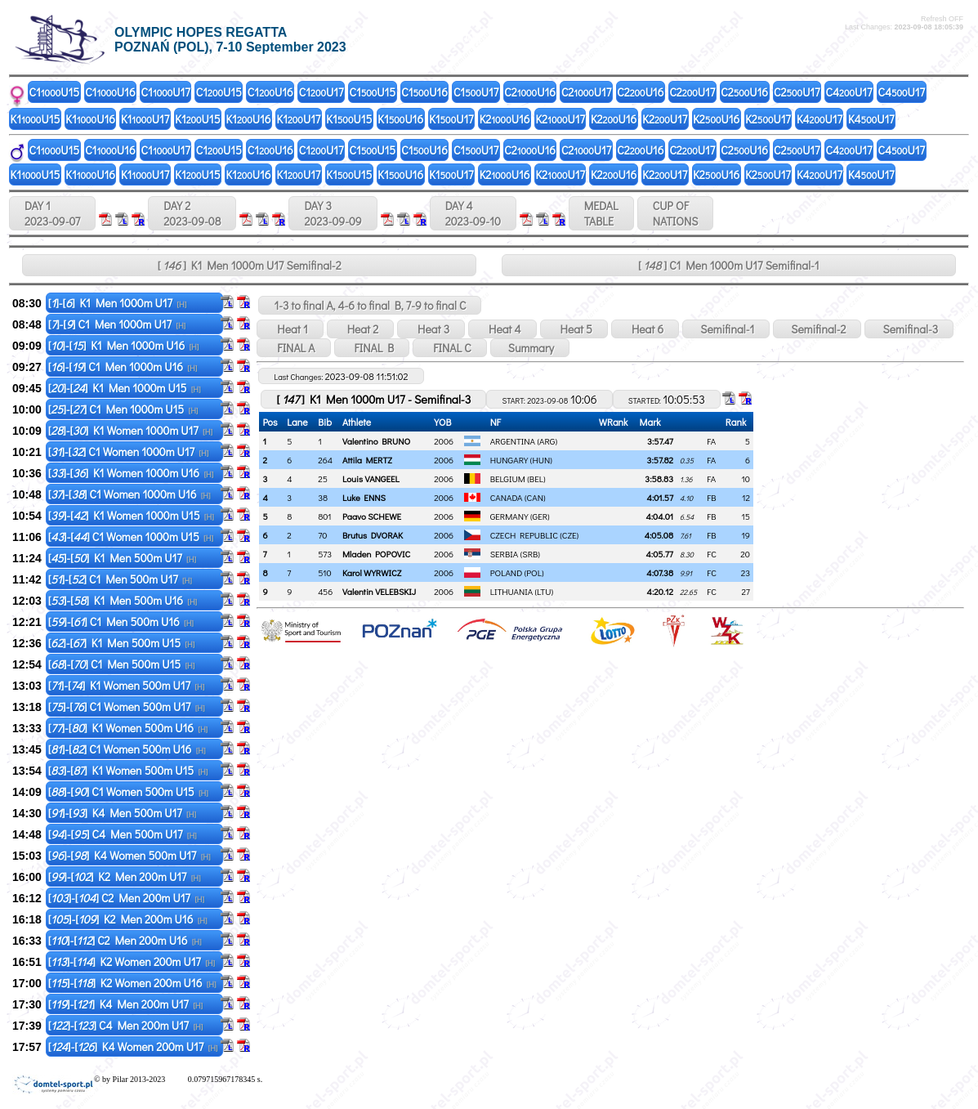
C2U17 (586, 92)
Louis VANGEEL (371, 478)
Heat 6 (645, 329)
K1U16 (90, 119)
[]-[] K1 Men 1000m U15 (124, 388)
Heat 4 (502, 329)
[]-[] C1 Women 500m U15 (128, 791)
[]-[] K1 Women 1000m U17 (130, 430)
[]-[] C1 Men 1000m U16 (123, 366)
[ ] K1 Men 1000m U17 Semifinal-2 (250, 265)
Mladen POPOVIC (376, 554)
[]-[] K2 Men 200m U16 (128, 919)
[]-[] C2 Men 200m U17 (126, 898)
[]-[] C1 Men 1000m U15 (123, 409)
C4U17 (849, 92)
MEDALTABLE (601, 213)
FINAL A (293, 348)
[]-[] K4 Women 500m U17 (129, 855)
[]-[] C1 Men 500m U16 (121, 621)
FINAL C (449, 348)
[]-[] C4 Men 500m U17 (122, 834)
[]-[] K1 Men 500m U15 (121, 643)
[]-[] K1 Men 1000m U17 (117, 303)
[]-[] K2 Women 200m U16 (132, 982)
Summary (530, 348)
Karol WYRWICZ (371, 572)
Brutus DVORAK (372, 535)
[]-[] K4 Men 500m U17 (122, 813)
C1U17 (165, 92)
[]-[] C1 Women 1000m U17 (128, 451)
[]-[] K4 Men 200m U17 (125, 1004)
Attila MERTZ (367, 460)
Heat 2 (360, 329)
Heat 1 (289, 329)
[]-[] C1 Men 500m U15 (121, 664)
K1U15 (35, 119)
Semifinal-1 (726, 329)
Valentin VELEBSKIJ (379, 591)
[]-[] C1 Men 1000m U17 (116, 324)
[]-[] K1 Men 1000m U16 (123, 345)
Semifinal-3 (909, 329)
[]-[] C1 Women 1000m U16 (129, 494)
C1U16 (110, 92)
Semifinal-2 (817, 329)
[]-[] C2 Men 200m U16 (125, 940)
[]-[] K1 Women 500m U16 (128, 728)
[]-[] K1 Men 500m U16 (122, 600)
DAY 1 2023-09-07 (52, 213)
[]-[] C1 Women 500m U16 (127, 749)
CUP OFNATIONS (676, 213)
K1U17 (145, 119)
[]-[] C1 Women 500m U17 (126, 706)
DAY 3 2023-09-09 (332, 213)
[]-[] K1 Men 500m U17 (122, 558)
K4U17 (819, 119)
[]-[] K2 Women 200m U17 (131, 961)
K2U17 (560, 119)
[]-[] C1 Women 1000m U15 (130, 536)
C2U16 (530, 92)
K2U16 (505, 119)
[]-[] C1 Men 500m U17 (120, 579)
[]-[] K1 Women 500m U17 (126, 685)
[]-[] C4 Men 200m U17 (125, 1025)
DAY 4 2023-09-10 (473, 213)
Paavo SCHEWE (371, 516)
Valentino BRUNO (376, 441)
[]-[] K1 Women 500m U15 (128, 770)
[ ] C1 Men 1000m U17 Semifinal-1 (728, 265)
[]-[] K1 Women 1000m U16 (131, 473)
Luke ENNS (364, 497)
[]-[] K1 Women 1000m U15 (131, 515)
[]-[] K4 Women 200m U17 (133, 1046)
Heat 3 (431, 329)
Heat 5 (574, 329)
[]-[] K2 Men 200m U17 (124, 876)
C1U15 (54, 92)
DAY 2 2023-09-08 (192, 213)
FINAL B (372, 348)
